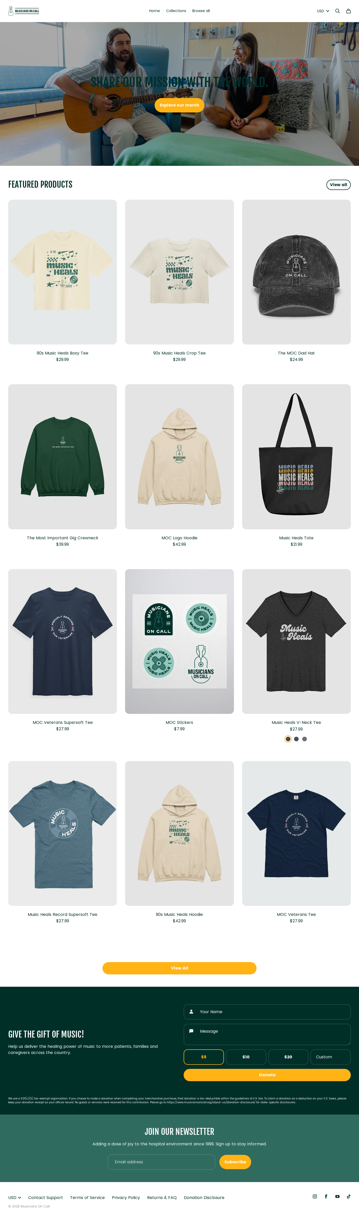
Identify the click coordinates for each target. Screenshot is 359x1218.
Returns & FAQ (162, 1198)
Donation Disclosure (204, 1198)
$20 (288, 1057)
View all (338, 185)
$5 (203, 1057)
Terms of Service (87, 1198)
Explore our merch (179, 105)
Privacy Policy (126, 1198)
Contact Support (45, 1198)
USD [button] (14, 1198)
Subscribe (235, 1162)
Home (154, 10)
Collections (176, 10)
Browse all (201, 10)
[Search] (337, 11)
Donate (267, 1075)
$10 (246, 1057)
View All (179, 968)
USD (323, 11)
